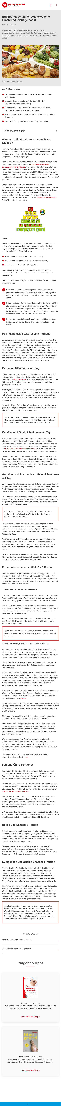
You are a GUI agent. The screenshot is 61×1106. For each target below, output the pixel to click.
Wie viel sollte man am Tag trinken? (17, 949)
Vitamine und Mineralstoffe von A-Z (17, 940)
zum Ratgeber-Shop (29, 1017)
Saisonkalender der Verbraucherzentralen (20, 449)
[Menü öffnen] (56, 5)
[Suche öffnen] (50, 5)
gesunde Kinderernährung (46, 197)
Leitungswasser (20, 379)
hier (26, 757)
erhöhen (23, 698)
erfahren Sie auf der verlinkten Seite (15, 791)
